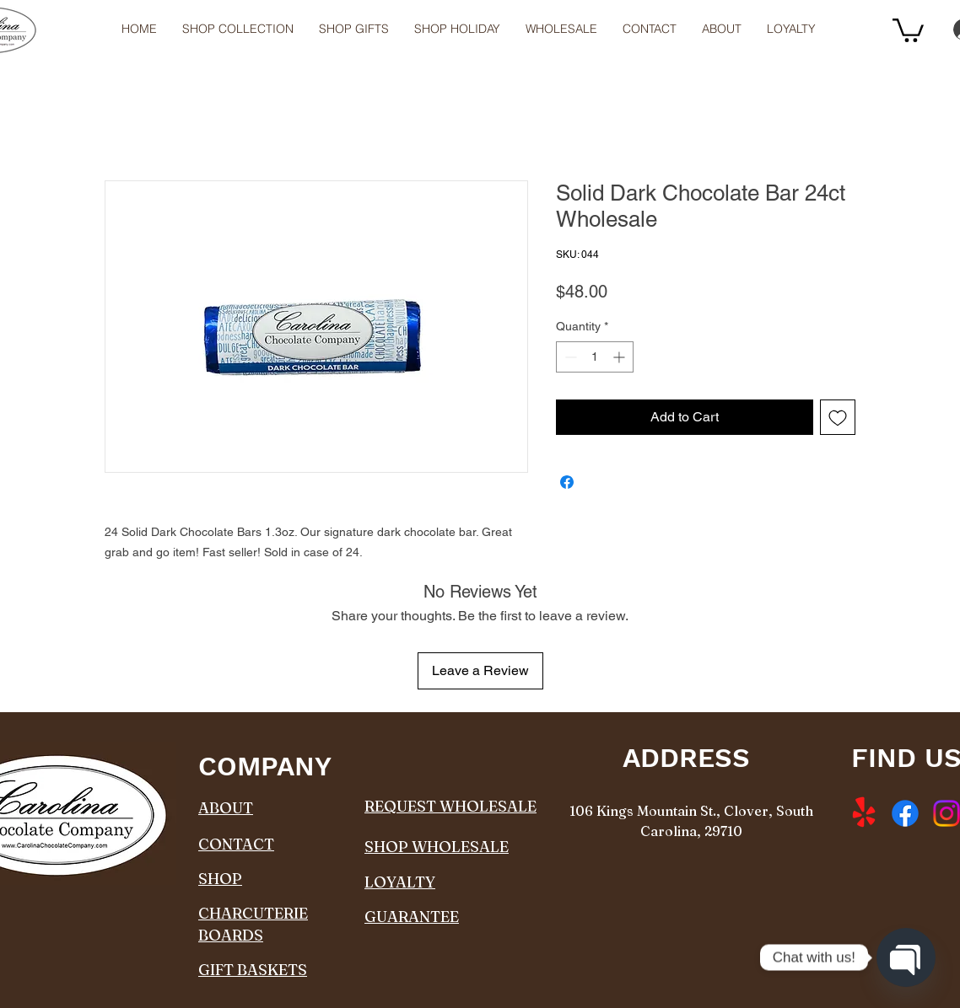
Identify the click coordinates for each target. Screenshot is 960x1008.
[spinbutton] (595, 357)
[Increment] (620, 357)
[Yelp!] (864, 813)
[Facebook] (905, 813)
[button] (561, 29)
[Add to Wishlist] (837, 417)
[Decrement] (569, 357)
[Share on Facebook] (567, 482)
